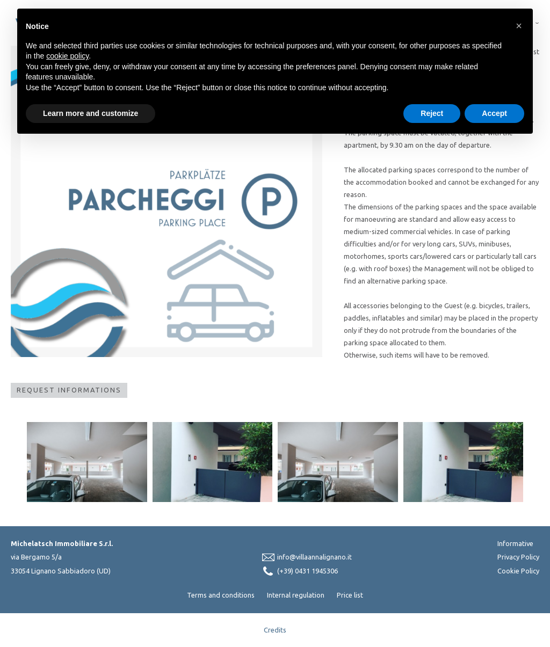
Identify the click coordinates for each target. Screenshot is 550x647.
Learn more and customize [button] (90, 113)
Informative (515, 543)
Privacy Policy (518, 557)
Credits (275, 630)
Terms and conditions (221, 595)
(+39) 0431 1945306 (307, 571)
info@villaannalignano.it (314, 557)
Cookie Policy (518, 571)
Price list (350, 595)
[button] (518, 25)
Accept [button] (494, 113)
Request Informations (69, 390)
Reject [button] (432, 113)
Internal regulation (295, 595)
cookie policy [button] (67, 56)
